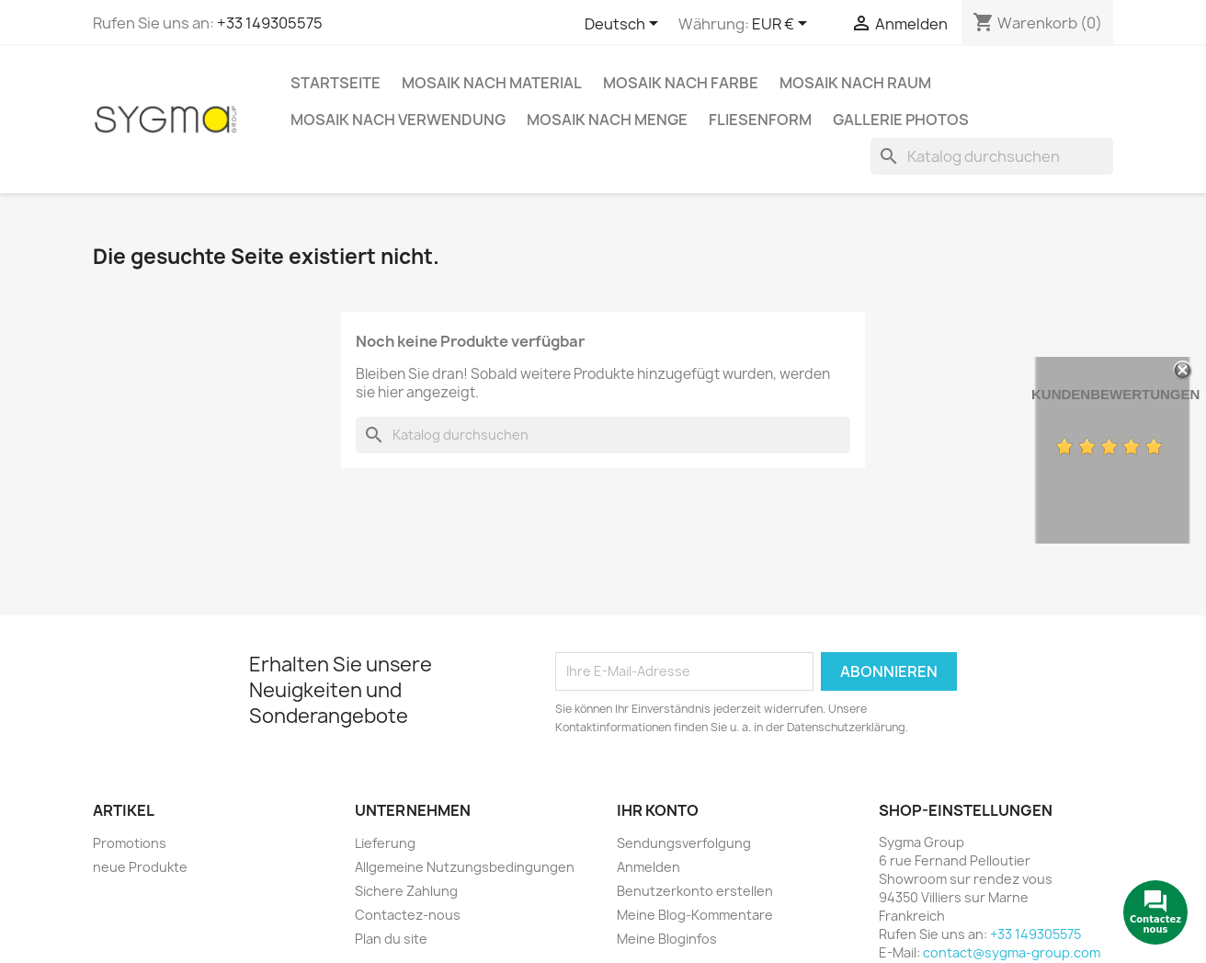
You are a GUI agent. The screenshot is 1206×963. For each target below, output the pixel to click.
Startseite (335, 83)
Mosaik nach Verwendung (398, 119)
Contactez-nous (408, 914)
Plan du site (391, 938)
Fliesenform (760, 119)
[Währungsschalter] (782, 25)
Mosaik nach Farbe (680, 83)
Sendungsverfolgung (684, 843)
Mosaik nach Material (492, 83)
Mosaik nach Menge (607, 119)
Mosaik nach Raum (855, 83)
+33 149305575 (270, 23)
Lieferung (385, 843)
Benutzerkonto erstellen (695, 891)
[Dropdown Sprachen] (625, 25)
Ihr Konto (658, 810)
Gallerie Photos (901, 119)
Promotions (129, 843)
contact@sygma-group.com (1011, 952)
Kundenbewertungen (1115, 394)
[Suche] (991, 156)
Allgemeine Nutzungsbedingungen (465, 867)
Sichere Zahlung (406, 891)
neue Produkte (140, 867)
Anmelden (648, 867)
